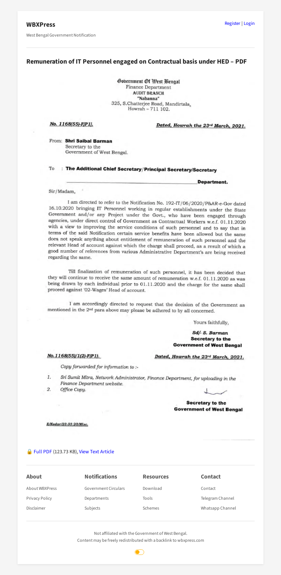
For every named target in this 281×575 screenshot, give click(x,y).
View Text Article (96, 451)
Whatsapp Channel (218, 508)
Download (152, 488)
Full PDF (43, 451)
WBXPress (40, 24)
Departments (97, 498)
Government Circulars (105, 488)
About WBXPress (41, 488)
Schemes (151, 508)
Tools (148, 498)
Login (249, 23)
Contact (208, 488)
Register (232, 23)
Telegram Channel (217, 498)
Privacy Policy (39, 498)
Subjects (92, 508)
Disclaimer (35, 508)
